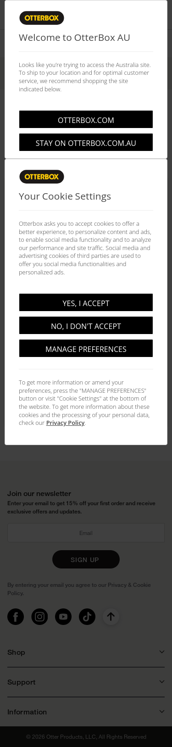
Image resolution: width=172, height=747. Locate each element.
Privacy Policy (65, 422)
